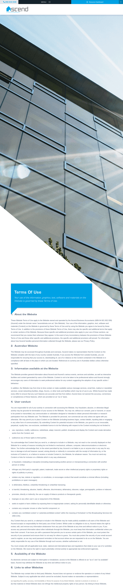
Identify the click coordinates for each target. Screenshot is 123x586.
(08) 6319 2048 (9, 2)
